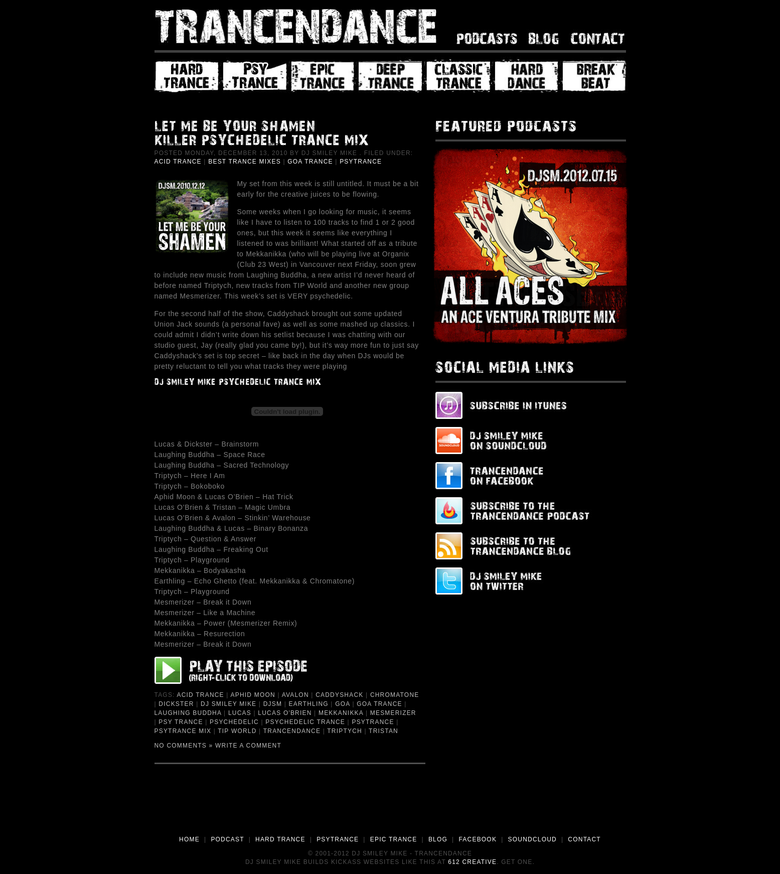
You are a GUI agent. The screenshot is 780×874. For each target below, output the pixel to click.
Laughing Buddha (188, 712)
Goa (342, 703)
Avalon (295, 694)
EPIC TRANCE (393, 839)
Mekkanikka (341, 712)
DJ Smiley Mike (228, 703)
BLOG (437, 839)
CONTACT (584, 839)
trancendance (292, 731)
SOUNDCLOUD (532, 839)
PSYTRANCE (338, 839)
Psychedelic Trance (305, 721)
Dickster (176, 703)
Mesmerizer (393, 712)
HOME (189, 839)
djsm (272, 703)
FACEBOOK (477, 839)
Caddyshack (339, 694)
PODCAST (227, 839)
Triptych (344, 731)
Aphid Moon (253, 694)
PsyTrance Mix (183, 731)
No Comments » (183, 745)
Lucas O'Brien (284, 712)
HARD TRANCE (280, 839)
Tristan (383, 731)
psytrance (373, 721)
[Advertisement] (390, 806)
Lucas (239, 712)
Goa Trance (310, 161)
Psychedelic (234, 721)
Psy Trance (181, 721)
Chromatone (394, 694)
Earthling (309, 703)
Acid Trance (178, 161)
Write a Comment (248, 745)
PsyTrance (361, 161)
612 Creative (472, 861)
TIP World (237, 731)
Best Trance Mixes (244, 161)
